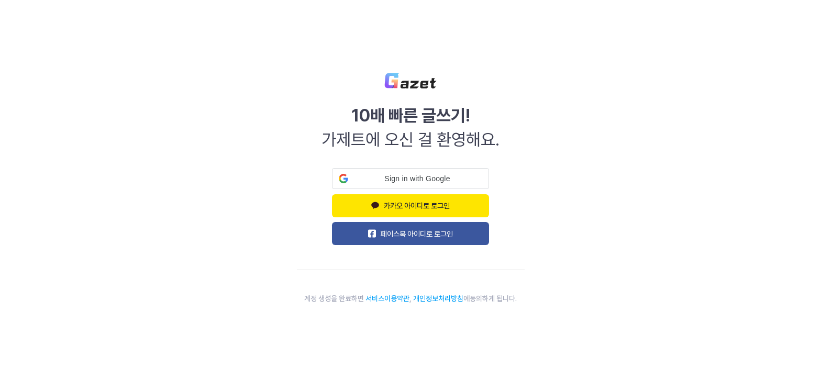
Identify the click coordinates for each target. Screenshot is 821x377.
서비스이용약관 (387, 298)
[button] (410, 178)
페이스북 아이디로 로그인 (410, 233)
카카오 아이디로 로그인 (410, 205)
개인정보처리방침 (438, 298)
